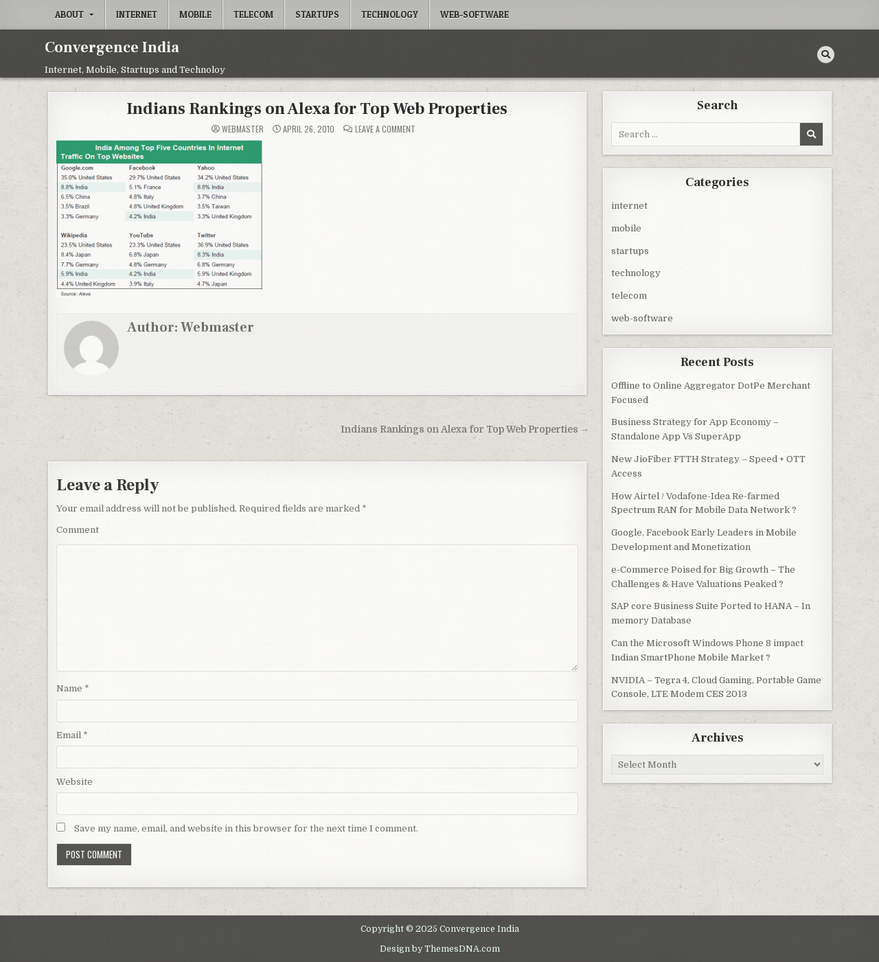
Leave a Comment (385, 128)
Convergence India (112, 47)
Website (74, 781)
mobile (195, 14)
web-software (474, 14)
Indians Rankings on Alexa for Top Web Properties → (465, 429)
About (69, 14)
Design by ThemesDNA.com (440, 947)
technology (389, 14)
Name (72, 688)
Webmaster (243, 128)
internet (136, 14)
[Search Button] (825, 54)
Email (72, 734)
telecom (253, 14)
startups (317, 14)
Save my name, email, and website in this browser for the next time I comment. (246, 828)
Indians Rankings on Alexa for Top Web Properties (316, 108)
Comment (77, 529)
